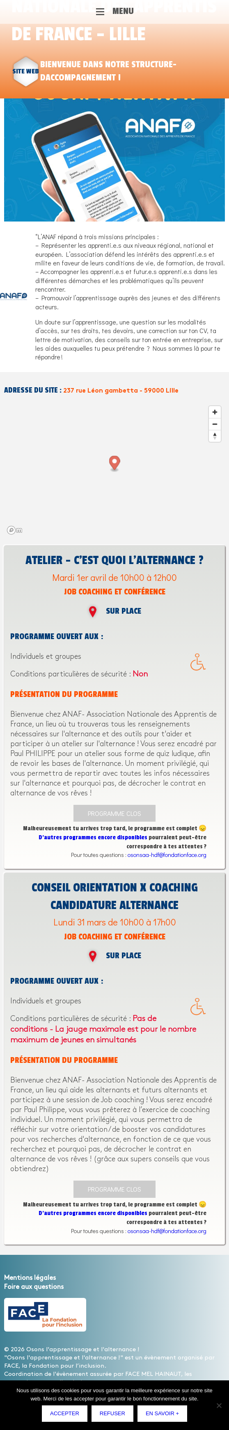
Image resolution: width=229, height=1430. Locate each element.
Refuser (112, 1413)
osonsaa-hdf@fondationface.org (167, 855)
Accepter (64, 1413)
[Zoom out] (215, 424)
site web (25, 71)
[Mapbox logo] (25, 530)
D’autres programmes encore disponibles (93, 837)
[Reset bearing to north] (215, 436)
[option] (114, 160)
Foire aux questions (34, 1287)
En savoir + (162, 1413)
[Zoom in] (215, 412)
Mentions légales (30, 1278)
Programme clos (114, 813)
